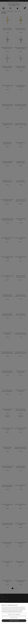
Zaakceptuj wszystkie (14, 620)
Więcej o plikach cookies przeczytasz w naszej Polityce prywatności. (12, 611)
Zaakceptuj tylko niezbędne (14, 614)
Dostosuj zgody (14, 617)
